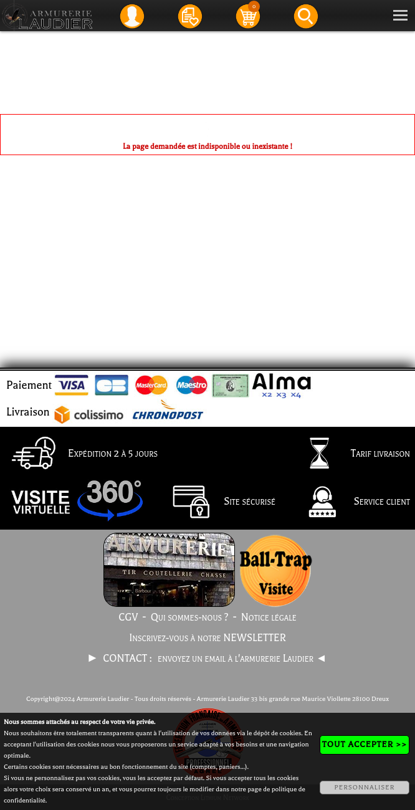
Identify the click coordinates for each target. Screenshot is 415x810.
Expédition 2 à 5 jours (81, 454)
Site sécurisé (218, 503)
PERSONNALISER (364, 787)
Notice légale (269, 617)
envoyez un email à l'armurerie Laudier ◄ (242, 658)
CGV (128, 617)
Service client (350, 503)
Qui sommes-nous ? (190, 617)
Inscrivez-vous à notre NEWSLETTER (207, 638)
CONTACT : (128, 658)
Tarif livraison (349, 454)
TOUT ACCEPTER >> (364, 744)
